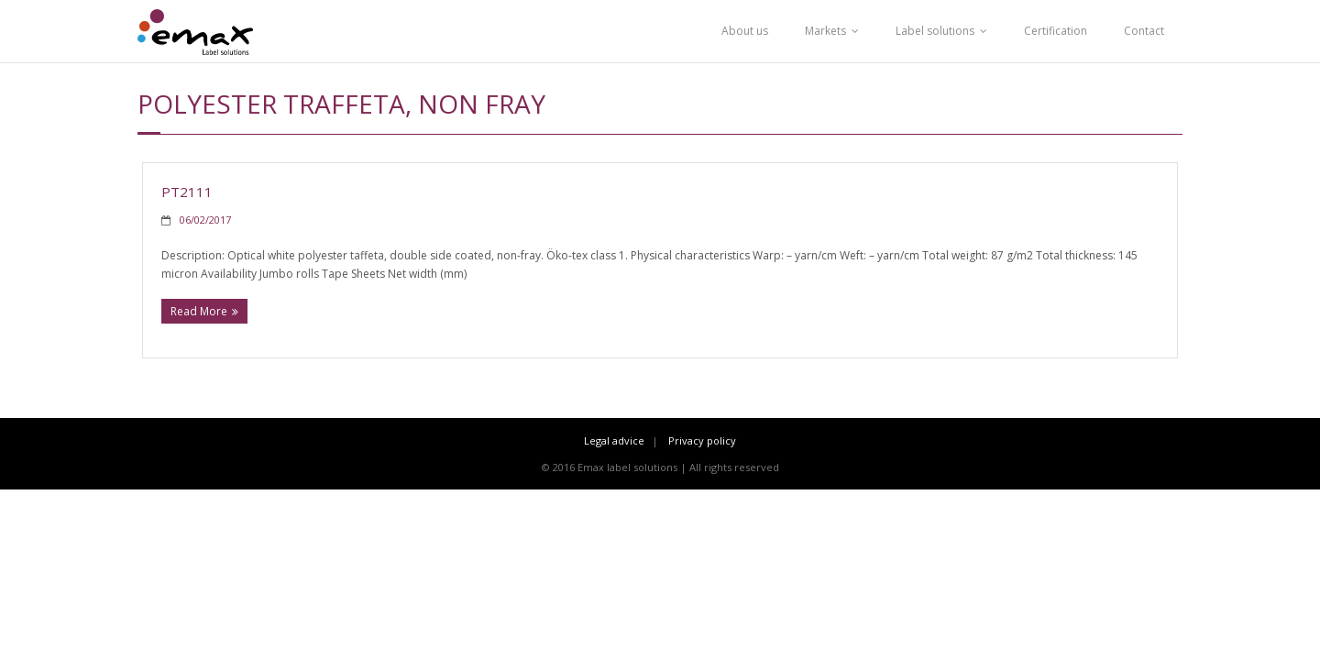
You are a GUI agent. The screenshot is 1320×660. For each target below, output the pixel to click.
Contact (1144, 30)
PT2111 (187, 191)
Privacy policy (702, 440)
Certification (1055, 30)
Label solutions (935, 30)
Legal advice (614, 440)
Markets (825, 30)
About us (744, 30)
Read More (198, 311)
